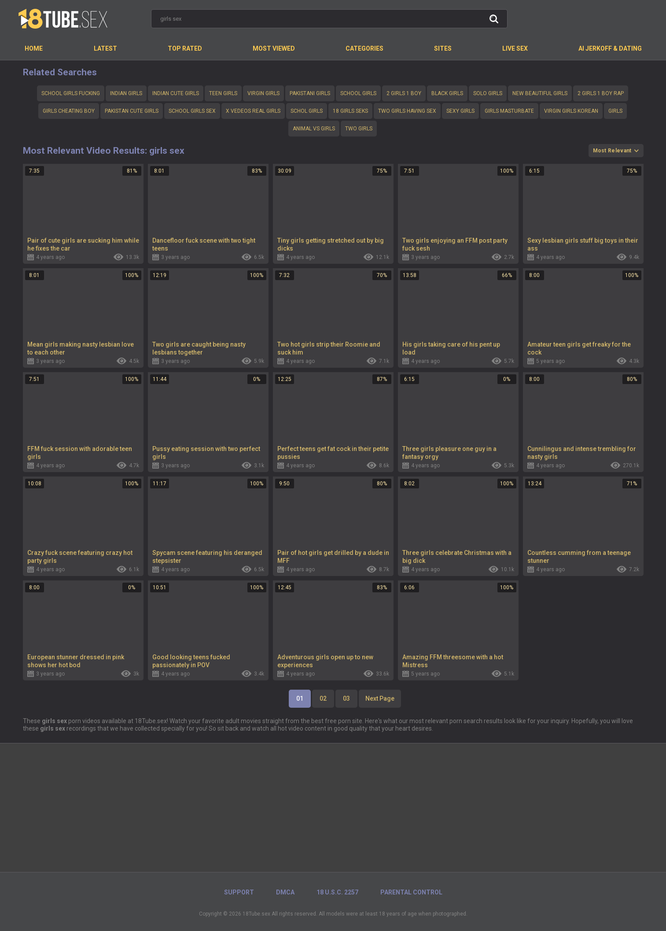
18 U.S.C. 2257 (337, 892)
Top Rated (185, 48)
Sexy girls (460, 111)
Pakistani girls (310, 93)
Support (239, 892)
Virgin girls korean (571, 111)
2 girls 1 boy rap (601, 93)
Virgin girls (263, 93)
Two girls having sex (407, 111)
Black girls (447, 93)
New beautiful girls (539, 93)
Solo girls (487, 93)
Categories (364, 48)
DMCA (285, 892)
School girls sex (192, 111)
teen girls (223, 93)
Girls (615, 111)
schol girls (307, 111)
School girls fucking (70, 93)
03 (346, 698)
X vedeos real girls (253, 111)
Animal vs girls (314, 129)
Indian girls (126, 93)
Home (34, 48)
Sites (443, 48)
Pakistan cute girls (131, 111)
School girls (358, 93)
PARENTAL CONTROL (411, 892)
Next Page (379, 698)
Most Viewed (274, 48)
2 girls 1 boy (403, 93)
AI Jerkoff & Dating (610, 48)
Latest (105, 48)
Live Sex (515, 48)
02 (323, 698)
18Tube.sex (256, 914)
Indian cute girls (175, 93)
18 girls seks (350, 111)
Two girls (358, 129)
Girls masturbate (509, 111)
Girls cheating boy (69, 111)
